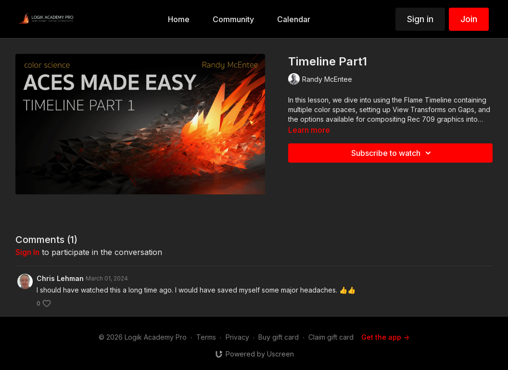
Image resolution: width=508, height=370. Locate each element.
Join (468, 19)
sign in (27, 252)
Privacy (237, 337)
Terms (206, 337)
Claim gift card (331, 337)
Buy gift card (278, 337)
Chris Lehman (60, 278)
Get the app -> (385, 337)
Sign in (420, 19)
